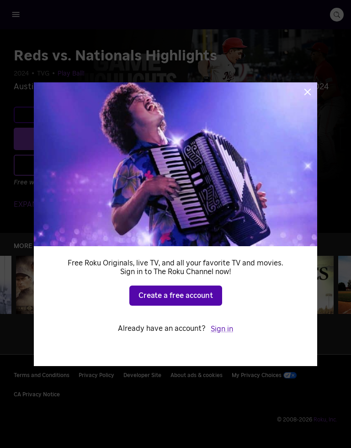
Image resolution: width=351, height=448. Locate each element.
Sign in (222, 329)
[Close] (307, 92)
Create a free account (175, 295)
